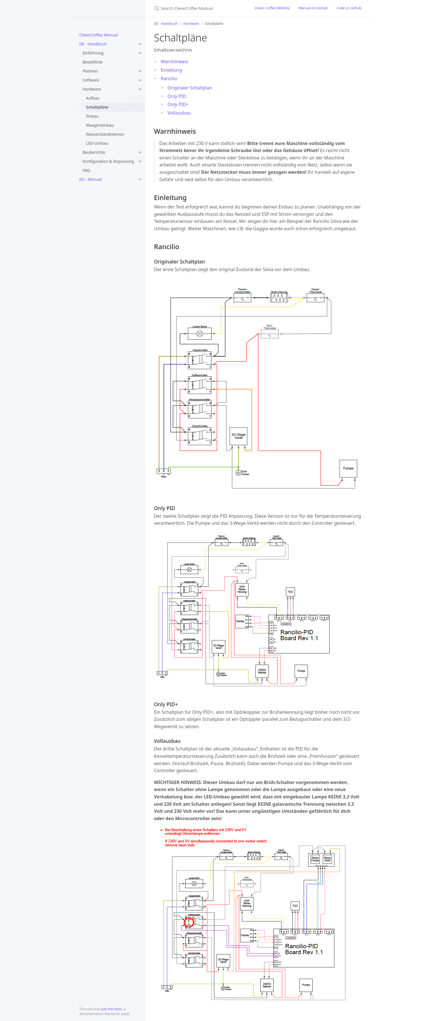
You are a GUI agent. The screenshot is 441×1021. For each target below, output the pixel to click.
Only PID (176, 96)
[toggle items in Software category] (140, 80)
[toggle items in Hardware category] (140, 89)
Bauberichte (94, 152)
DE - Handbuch (93, 44)
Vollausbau (179, 113)
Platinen (90, 71)
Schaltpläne (97, 107)
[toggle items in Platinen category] (140, 71)
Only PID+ (178, 104)
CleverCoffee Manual (98, 35)
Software (91, 80)
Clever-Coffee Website (272, 8)
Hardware (92, 89)
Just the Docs (111, 1009)
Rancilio (169, 78)
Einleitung (171, 70)
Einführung (93, 53)
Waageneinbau (100, 125)
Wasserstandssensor (105, 134)
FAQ (86, 170)
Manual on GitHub (313, 8)
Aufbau (93, 98)
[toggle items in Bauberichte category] (140, 152)
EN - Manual (90, 179)
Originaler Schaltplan (189, 88)
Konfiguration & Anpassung (108, 161)
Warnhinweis (174, 61)
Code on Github (349, 8)
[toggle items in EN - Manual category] (140, 179)
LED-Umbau (97, 143)
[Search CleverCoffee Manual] (197, 8)
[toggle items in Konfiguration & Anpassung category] (140, 161)
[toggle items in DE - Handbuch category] (140, 44)
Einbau (92, 116)
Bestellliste (93, 62)
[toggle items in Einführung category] (140, 53)
